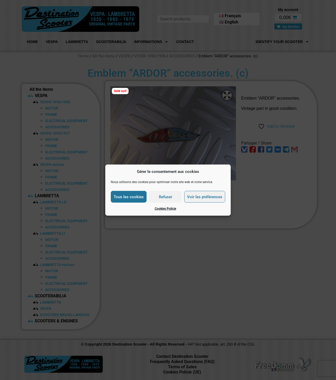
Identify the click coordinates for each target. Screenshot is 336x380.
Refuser (165, 196)
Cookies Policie (165, 208)
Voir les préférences (204, 196)
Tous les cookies (129, 196)
